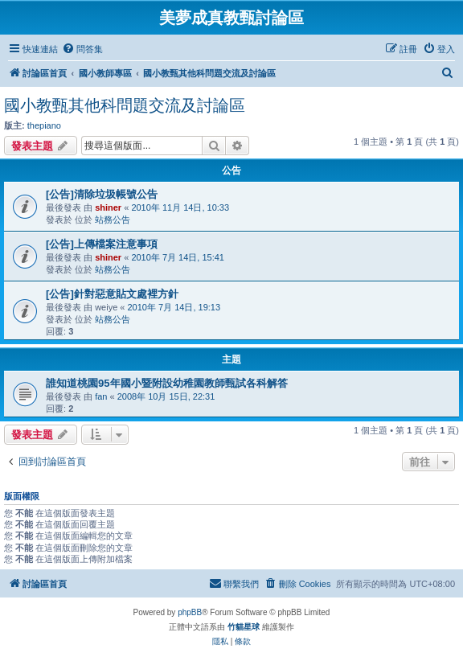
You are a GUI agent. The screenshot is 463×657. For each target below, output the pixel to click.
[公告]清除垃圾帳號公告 (102, 194)
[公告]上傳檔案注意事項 (102, 244)
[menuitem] (82, 49)
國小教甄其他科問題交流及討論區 (124, 105)
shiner (108, 207)
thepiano (44, 125)
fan (101, 396)
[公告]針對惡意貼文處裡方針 (112, 294)
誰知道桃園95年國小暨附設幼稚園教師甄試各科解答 (167, 383)
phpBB (190, 612)
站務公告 (112, 219)
